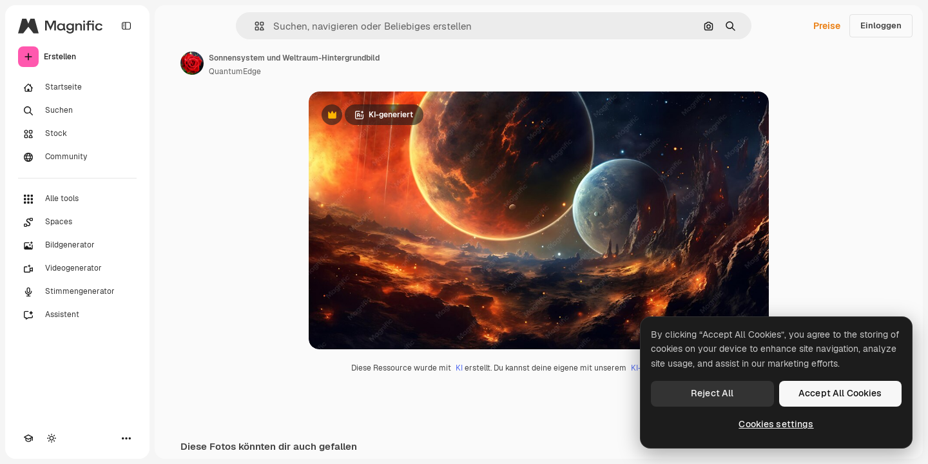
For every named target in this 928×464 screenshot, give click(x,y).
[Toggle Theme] (51, 438)
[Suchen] (77, 111)
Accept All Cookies (840, 393)
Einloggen (881, 25)
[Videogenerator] (77, 268)
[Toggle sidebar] (126, 25)
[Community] (77, 157)
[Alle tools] (77, 199)
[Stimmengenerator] (77, 292)
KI (459, 368)
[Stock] (77, 134)
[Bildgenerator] (77, 245)
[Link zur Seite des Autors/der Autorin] (192, 63)
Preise (826, 26)
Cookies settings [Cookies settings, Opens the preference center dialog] (776, 424)
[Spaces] (77, 222)
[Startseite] (77, 87)
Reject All (712, 393)
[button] (254, 26)
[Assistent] (77, 315)
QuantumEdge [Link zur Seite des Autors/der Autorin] (235, 71)
